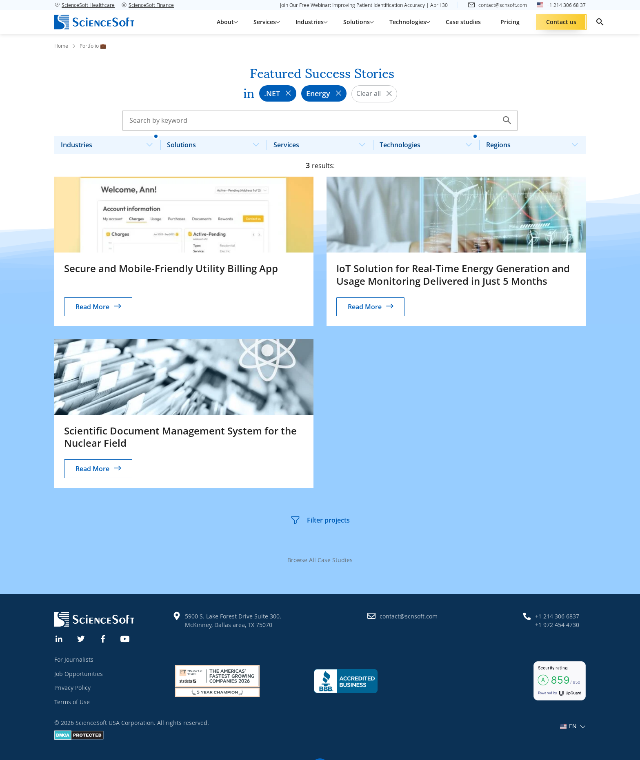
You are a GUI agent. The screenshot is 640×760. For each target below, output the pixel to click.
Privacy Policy (72, 687)
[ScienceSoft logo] (94, 22)
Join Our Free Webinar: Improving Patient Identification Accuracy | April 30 (364, 5)
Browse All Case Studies (320, 560)
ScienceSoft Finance (147, 5)
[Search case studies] (320, 120)
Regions (535, 142)
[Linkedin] (59, 638)
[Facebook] (103, 638)
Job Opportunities (78, 674)
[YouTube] (125, 638)
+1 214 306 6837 (557, 616)
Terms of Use (72, 702)
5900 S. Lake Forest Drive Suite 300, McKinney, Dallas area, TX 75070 (233, 620)
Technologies (429, 142)
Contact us (561, 22)
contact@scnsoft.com (409, 616)
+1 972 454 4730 (557, 625)
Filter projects (320, 520)
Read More (92, 306)
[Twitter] (81, 638)
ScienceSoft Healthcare (84, 5)
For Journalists (73, 659)
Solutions (216, 142)
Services (322, 142)
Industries (110, 142)
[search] (600, 22)
